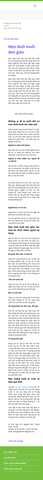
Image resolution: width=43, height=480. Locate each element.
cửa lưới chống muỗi (22, 387)
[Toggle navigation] (35, 5)
